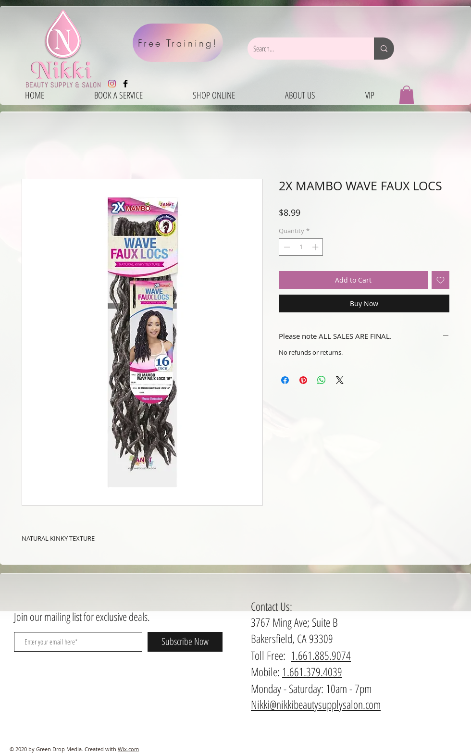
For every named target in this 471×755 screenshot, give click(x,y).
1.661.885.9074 (321, 655)
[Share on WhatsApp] (321, 380)
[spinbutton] (301, 247)
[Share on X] (340, 380)
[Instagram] (112, 83)
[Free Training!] (178, 43)
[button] (406, 95)
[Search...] (303, 48)
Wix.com (128, 749)
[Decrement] (286, 247)
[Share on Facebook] (285, 380)
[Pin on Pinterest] (303, 380)
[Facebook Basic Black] (125, 83)
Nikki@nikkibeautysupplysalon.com (316, 704)
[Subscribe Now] (185, 642)
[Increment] (316, 247)
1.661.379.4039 (312, 672)
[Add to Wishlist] (440, 280)
